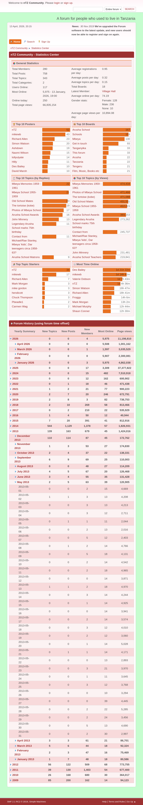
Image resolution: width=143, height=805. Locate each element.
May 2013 (23, 482)
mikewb (16, 134)
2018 (15, 404)
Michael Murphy (81, 306)
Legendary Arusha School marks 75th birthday (23, 227)
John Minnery (20, 219)
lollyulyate (18, 157)
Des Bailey (18, 166)
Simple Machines (37, 801)
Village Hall (108, 91)
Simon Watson (20, 143)
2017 (15, 410)
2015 (15, 420)
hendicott (17, 292)
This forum (78, 152)
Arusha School (81, 129)
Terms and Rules (117, 801)
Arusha (76, 157)
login (57, 2)
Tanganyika (79, 148)
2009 (15, 780)
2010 (15, 774)
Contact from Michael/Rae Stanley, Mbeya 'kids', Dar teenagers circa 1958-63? (25, 244)
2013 (15, 431)
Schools (77, 134)
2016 (15, 415)
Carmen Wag (20, 306)
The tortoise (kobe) (23, 205)
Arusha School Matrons (26, 257)
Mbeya (76, 138)
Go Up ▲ (131, 801)
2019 (15, 399)
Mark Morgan (20, 283)
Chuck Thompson (22, 297)
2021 (15, 389)
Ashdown (17, 148)
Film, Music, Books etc (85, 171)
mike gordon (19, 288)
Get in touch (79, 143)
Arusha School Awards (25, 214)
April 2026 (23, 343)
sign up (68, 2)
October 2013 (25, 452)
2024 (15, 373)
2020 (15, 394)
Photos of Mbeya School (26, 210)
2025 (15, 367)
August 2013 (25, 466)
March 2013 (24, 745)
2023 (15, 378)
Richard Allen (20, 138)
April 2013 (23, 740)
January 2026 (25, 362)
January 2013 (25, 759)
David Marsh (19, 171)
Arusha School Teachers (87, 257)
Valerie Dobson (81, 279)
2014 (15, 425)
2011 (15, 769)
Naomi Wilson (20, 152)
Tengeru (77, 166)
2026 (15, 338)
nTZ (14, 129)
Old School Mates (22, 200)
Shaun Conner (81, 311)
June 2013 (23, 476)
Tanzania (77, 161)
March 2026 (24, 349)
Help (104, 801)
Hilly (14, 161)
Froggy (76, 297)
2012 (15, 764)
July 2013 (23, 471)
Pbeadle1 (17, 302)
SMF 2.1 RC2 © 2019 (17, 801)
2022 (15, 383)
